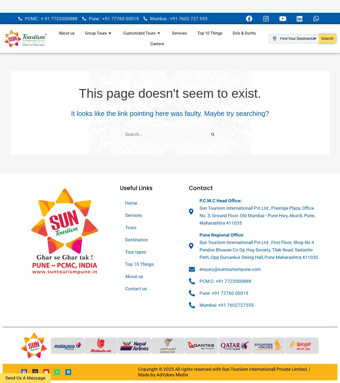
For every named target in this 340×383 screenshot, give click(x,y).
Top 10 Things (210, 33)
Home (131, 203)
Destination (136, 239)
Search (327, 38)
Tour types (135, 252)
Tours (131, 227)
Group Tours (98, 33)
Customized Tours (142, 33)
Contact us (136, 288)
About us (66, 33)
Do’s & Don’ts (244, 33)
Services (179, 33)
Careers (157, 43)
